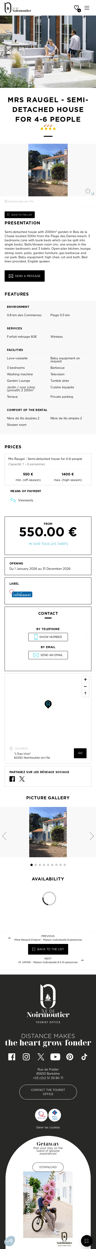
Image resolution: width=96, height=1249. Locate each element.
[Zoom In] (85, 679)
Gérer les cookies (48, 1127)
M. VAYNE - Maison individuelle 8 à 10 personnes (48, 962)
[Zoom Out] (85, 686)
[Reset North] (85, 693)
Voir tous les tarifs (50, 543)
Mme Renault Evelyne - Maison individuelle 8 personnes (48, 940)
